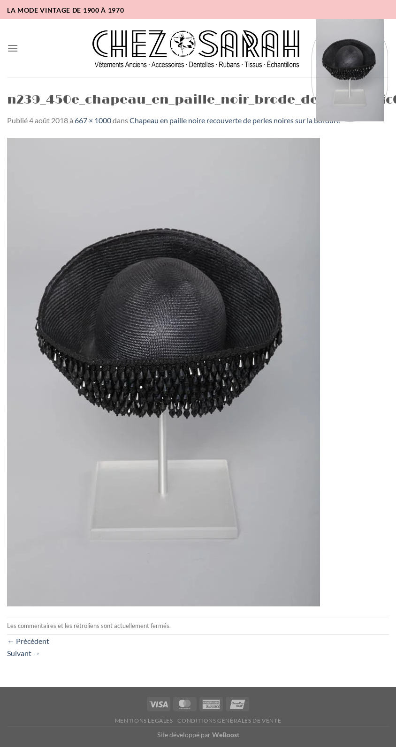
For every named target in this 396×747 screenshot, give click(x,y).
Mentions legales (144, 720)
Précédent (28, 640)
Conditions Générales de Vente (229, 720)
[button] (12, 48)
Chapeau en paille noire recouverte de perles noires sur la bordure (234, 120)
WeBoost (225, 735)
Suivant (23, 653)
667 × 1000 (93, 120)
